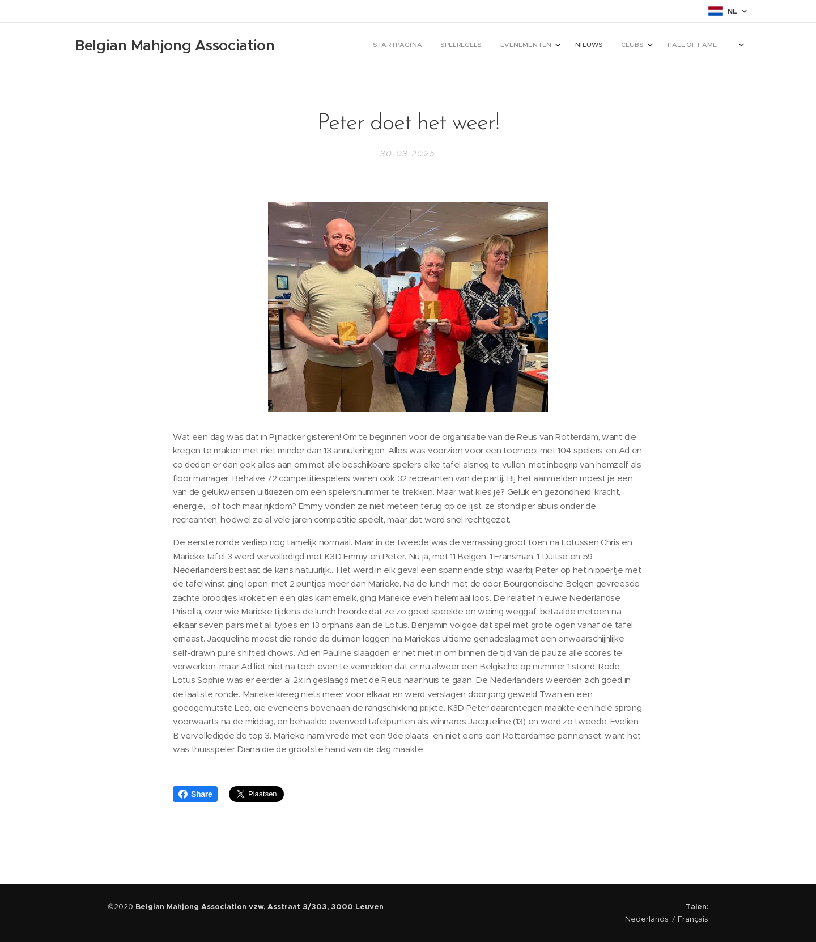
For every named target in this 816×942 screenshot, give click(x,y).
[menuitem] (565, 46)
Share (195, 794)
